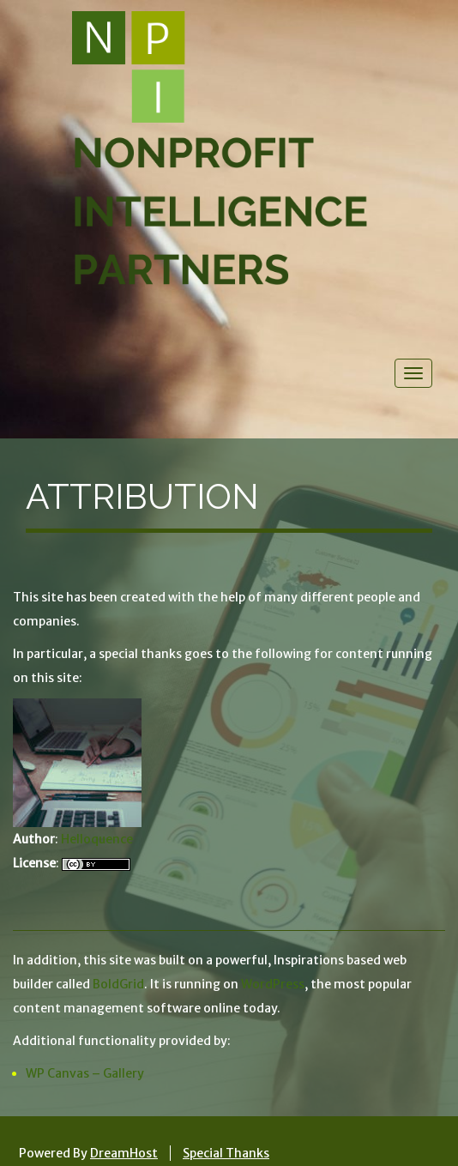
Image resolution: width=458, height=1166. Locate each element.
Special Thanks (226, 1153)
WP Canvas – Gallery (85, 1073)
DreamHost (124, 1153)
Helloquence (97, 839)
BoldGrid (118, 984)
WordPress (272, 984)
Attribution (142, 496)
